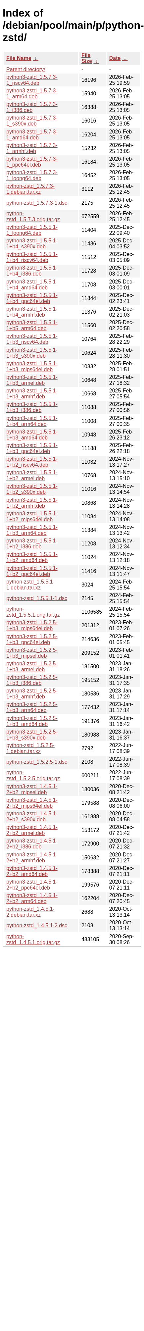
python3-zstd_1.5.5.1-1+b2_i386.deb (32, 543)
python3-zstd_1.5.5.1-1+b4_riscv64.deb (32, 257)
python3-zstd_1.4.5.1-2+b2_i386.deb (32, 843)
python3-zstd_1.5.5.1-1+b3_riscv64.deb (32, 339)
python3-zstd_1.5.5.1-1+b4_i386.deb (32, 271)
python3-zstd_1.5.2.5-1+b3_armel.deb (32, 666)
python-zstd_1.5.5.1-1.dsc (36, 598)
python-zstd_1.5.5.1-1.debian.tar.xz (30, 584)
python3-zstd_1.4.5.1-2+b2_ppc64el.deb (32, 885)
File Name (18, 58)
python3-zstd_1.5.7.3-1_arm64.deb (32, 93)
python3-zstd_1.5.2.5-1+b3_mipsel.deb (32, 653)
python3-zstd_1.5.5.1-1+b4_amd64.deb (32, 284)
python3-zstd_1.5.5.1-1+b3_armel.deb (32, 380)
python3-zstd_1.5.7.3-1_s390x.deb (32, 121)
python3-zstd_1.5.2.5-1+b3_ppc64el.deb (32, 639)
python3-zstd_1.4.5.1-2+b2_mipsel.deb (32, 789)
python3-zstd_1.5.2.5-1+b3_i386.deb (32, 680)
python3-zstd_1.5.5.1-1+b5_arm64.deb (32, 325)
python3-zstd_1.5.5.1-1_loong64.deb (32, 230)
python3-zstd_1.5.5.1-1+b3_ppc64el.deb (32, 448)
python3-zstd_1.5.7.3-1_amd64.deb (32, 134)
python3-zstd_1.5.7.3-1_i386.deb (32, 107)
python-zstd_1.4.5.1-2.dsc (36, 925)
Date (115, 58)
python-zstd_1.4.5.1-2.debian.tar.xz (30, 912)
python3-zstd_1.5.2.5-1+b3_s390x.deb (32, 735)
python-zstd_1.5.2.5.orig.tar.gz (33, 775)
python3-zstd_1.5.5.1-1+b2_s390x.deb (32, 489)
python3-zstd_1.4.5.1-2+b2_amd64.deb (32, 871)
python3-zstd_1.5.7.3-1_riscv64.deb (32, 80)
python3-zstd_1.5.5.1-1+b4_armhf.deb (32, 312)
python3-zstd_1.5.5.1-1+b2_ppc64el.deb (32, 571)
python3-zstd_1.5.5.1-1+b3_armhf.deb (32, 393)
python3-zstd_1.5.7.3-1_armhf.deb (32, 148)
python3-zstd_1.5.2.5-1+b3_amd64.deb (32, 721)
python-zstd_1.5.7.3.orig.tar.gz (33, 216)
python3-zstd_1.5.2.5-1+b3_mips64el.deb (32, 625)
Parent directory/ (25, 69)
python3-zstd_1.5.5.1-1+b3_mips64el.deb (32, 366)
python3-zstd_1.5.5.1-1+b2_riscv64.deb (32, 462)
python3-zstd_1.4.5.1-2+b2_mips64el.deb (32, 803)
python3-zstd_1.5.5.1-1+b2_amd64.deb (32, 557)
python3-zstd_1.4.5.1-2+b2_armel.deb (32, 830)
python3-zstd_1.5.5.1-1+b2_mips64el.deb (32, 516)
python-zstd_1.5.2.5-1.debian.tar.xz (30, 748)
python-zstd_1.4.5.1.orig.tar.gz (33, 939)
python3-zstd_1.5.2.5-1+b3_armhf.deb (32, 693)
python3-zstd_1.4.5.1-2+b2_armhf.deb (32, 857)
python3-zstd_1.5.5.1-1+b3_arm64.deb (32, 530)
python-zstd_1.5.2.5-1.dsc (36, 762)
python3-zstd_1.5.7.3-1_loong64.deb (32, 175)
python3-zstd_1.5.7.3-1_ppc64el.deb (32, 162)
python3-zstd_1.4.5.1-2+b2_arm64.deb (32, 898)
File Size (86, 58)
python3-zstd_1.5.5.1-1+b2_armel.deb (32, 475)
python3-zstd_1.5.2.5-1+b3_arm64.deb (32, 707)
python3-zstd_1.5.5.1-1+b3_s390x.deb (32, 353)
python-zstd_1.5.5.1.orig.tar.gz (33, 612)
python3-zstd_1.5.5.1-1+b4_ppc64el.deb (32, 298)
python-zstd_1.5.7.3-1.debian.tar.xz (30, 189)
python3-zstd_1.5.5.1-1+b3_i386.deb (32, 407)
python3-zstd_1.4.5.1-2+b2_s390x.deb (32, 816)
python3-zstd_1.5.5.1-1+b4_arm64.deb (32, 421)
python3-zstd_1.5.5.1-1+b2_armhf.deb (32, 503)
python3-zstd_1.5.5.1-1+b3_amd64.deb (32, 434)
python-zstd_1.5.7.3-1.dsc (36, 203)
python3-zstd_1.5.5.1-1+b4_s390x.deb (32, 243)
